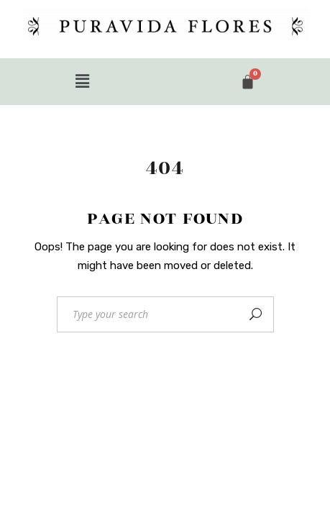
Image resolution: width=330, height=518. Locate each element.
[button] (82, 81)
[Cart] (247, 81)
